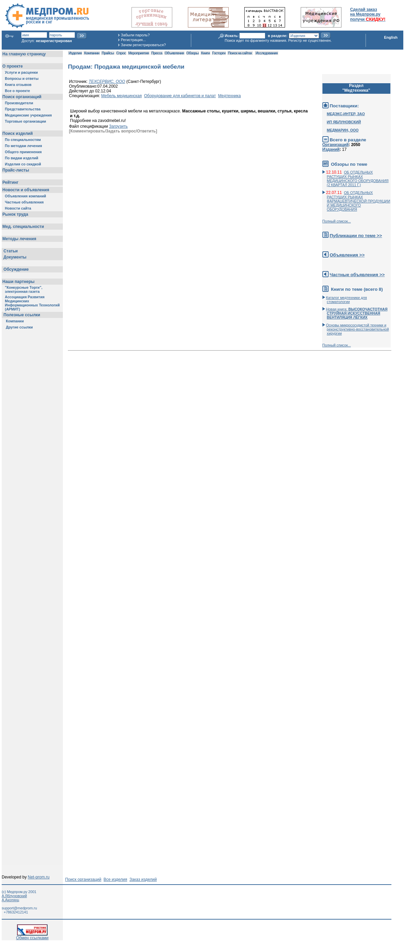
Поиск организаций (83, 879)
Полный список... (336, 221)
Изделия (75, 53)
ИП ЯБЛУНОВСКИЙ (344, 122)
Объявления (174, 53)
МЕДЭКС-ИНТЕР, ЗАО (346, 114)
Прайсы (108, 53)
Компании (91, 53)
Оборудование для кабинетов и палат (180, 95)
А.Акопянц (10, 900)
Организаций (335, 144)
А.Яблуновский (14, 896)
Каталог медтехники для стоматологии (346, 300)
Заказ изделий (143, 879)
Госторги (219, 53)
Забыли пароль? (135, 35)
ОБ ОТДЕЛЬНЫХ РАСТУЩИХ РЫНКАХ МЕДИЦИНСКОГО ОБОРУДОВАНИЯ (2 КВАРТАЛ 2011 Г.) (358, 178)
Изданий (331, 149)
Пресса (157, 53)
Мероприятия (138, 53)
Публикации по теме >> (356, 235)
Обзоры (192, 53)
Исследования (266, 53)
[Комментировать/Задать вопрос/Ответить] (113, 131)
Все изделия (115, 879)
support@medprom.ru (19, 908)
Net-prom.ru (39, 877)
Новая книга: (357, 313)
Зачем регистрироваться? (143, 45)
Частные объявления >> (357, 274)
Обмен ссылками (32, 936)
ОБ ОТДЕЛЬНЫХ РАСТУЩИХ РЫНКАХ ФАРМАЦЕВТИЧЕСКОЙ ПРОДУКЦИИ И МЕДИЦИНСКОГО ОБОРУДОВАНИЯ (358, 201)
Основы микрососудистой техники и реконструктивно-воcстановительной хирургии (357, 329)
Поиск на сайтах (240, 53)
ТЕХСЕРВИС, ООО (107, 81)
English (391, 37)
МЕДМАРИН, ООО (342, 130)
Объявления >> (347, 254)
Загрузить (118, 126)
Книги (205, 53)
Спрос (121, 53)
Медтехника (229, 95)
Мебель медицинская (121, 95)
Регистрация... (133, 40)
